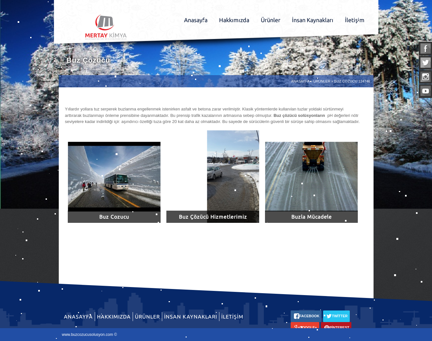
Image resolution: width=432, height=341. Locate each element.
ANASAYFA (300, 81)
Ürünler (270, 20)
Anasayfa (195, 20)
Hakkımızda (234, 20)
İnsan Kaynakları (312, 20)
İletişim (355, 20)
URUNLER (321, 81)
